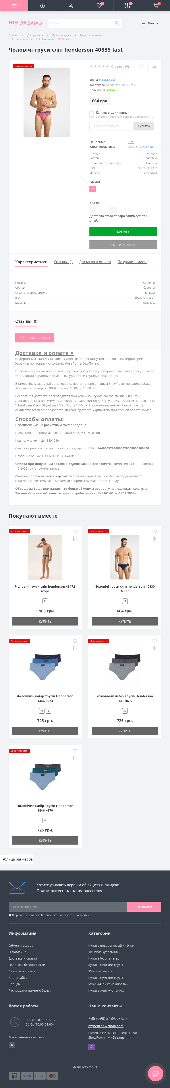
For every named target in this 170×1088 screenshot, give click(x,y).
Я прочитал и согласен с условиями (51, 915)
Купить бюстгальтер (103, 958)
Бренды (15, 984)
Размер (94, 182)
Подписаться (144, 907)
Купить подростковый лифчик (111, 945)
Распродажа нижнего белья (30, 990)
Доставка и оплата (95, 261)
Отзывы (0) (63, 261)
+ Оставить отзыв (35, 337)
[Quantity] (102, 210)
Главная (14, 35)
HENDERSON (107, 80)
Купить (144, 126)
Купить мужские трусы (105, 977)
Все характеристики (140, 144)
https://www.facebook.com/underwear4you (12, 1045)
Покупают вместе (132, 261)
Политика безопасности (43, 915)
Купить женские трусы (105, 965)
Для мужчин (35, 35)
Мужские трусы (61, 35)
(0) (127, 66)
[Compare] (154, 66)
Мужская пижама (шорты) (108, 984)
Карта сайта (18, 977)
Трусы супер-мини (91, 35)
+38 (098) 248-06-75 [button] (108, 1018)
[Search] (117, 23)
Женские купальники (104, 952)
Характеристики (31, 261)
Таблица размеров (16, 859)
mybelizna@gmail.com (106, 1026)
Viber (91, 1047)
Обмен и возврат (22, 945)
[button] (71, 5)
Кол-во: (94, 203)
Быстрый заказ (123, 245)
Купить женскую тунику (106, 990)
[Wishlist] (140, 66)
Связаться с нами (22, 971)
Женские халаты (100, 971)
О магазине (17, 952)
